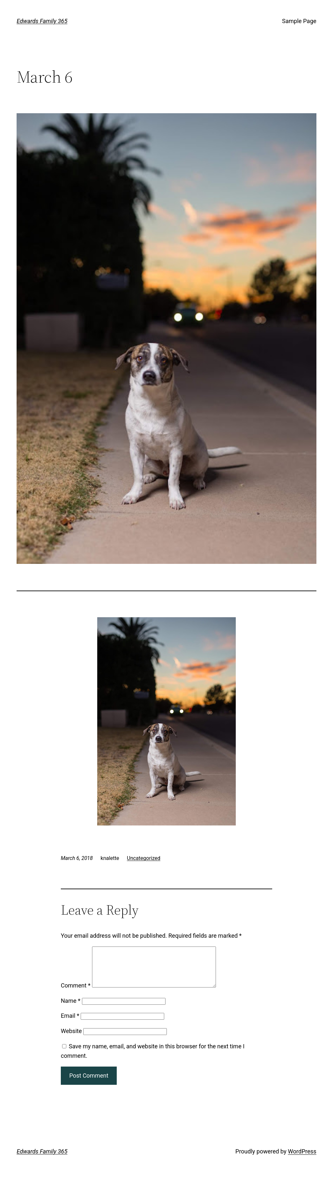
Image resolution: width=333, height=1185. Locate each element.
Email (70, 1023)
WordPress (302, 1159)
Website (71, 1038)
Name (70, 1008)
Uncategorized (143, 858)
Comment (75, 993)
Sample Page (299, 21)
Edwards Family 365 (42, 21)
